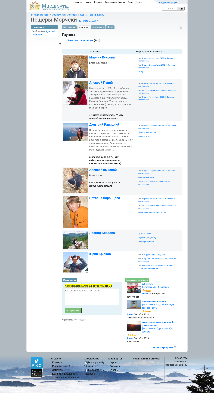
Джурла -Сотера (145, 234)
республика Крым (40, 14)
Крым (130, 314)
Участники (84, 27)
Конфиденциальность (65, 373)
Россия (145, 293)
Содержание (69, 27)
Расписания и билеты (146, 358)
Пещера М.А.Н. (145, 72)
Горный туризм (96, 14)
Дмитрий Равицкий (104, 125)
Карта (110, 27)
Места (88, 2)
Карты (130, 2)
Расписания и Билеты (115, 2)
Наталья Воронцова (104, 198)
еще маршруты (163, 347)
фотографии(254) (151, 304)
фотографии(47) (150, 328)
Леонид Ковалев (102, 233)
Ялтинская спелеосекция (80, 40)
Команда (57, 362)
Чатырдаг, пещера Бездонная (153, 255)
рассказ (164, 287)
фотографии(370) (151, 287)
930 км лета (147, 284)
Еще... (139, 2)
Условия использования (66, 377)
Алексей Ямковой (103, 170)
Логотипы (57, 369)
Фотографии (98, 27)
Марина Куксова (102, 57)
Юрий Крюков (100, 254)
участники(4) (166, 328)
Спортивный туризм (76, 14)
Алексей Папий (101, 83)
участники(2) (167, 304)
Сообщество (91, 358)
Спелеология (58, 14)
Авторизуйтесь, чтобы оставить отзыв (88, 285)
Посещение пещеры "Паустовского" (153, 212)
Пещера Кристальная (147, 132)
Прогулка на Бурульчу (147, 238)
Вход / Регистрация (168, 2)
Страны (113, 369)
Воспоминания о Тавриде (154, 301)
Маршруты (78, 2)
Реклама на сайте (62, 366)
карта (154, 308)
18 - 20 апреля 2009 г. (88, 21)
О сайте (56, 358)
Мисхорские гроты (146, 177)
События (98, 2)
